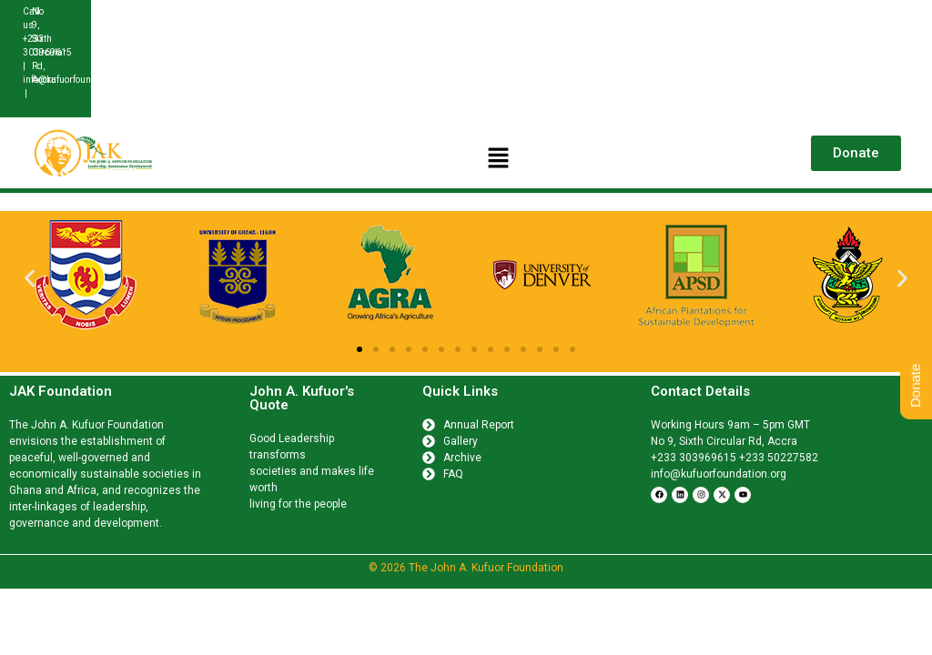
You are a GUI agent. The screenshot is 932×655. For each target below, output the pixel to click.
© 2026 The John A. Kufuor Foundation (466, 567)
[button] (499, 159)
